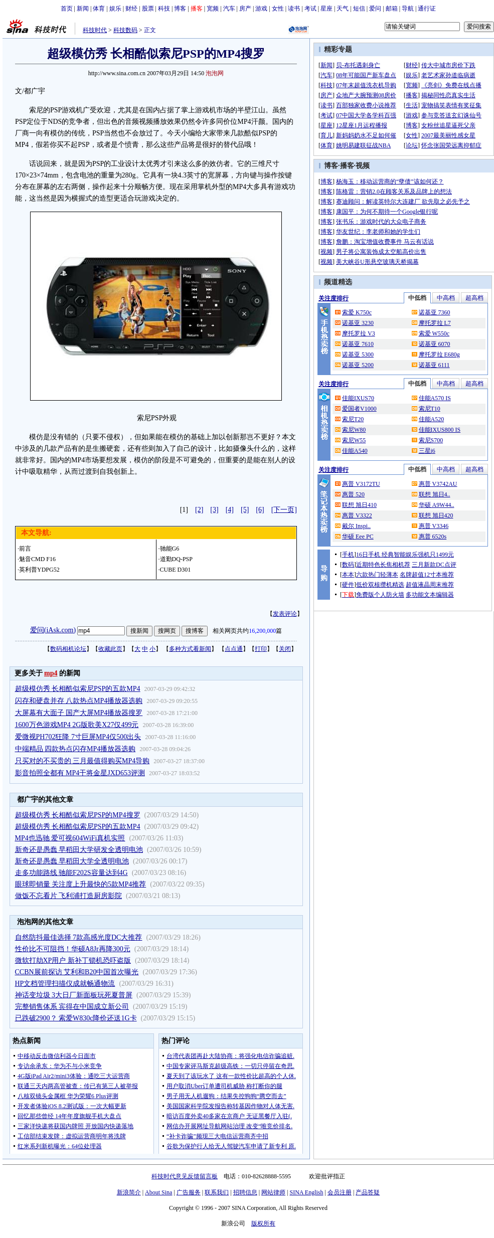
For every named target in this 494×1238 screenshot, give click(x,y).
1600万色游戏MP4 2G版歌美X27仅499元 (77, 725)
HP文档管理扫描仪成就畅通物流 (65, 983)
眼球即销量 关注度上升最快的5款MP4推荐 (80, 884)
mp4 (50, 673)
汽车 (229, 8)
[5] (245, 509)
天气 (343, 8)
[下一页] (284, 509)
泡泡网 (215, 73)
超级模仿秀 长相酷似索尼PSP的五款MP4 (77, 688)
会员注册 (339, 1192)
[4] (230, 509)
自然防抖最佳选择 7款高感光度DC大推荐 (78, 937)
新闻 (83, 8)
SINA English (306, 1192)
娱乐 (115, 8)
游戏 (261, 8)
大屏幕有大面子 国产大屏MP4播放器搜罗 (79, 713)
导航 (408, 8)
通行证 (427, 8)
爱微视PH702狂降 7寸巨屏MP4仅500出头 (78, 737)
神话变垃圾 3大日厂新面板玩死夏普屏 (74, 995)
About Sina (158, 1192)
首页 (67, 8)
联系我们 (217, 1192)
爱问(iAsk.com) (53, 630)
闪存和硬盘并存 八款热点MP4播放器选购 (79, 700)
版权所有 (263, 1223)
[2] (199, 509)
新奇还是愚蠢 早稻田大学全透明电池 (72, 861)
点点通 (234, 648)
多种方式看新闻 (190, 648)
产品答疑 (368, 1192)
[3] (214, 509)
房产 (245, 8)
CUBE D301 (175, 569)
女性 (278, 8)
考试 (310, 8)
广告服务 (189, 1192)
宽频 (213, 8)
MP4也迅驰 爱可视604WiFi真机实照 (70, 838)
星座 (326, 8)
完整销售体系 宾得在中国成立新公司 (72, 1006)
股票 (148, 8)
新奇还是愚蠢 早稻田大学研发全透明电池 (79, 849)
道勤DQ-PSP (176, 559)
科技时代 (95, 30)
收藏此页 (110, 648)
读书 (294, 8)
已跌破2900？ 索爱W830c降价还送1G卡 (76, 1018)
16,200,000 (262, 630)
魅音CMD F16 (37, 559)
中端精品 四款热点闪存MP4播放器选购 (75, 749)
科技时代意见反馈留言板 (184, 1176)
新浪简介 (129, 1192)
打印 (261, 648)
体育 (99, 8)
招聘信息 (245, 1192)
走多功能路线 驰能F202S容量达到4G (71, 872)
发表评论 (285, 613)
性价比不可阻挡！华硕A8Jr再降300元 (72, 949)
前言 (25, 548)
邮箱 (392, 8)
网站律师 (273, 1192)
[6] (260, 509)
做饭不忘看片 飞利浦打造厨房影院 (68, 896)
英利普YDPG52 (39, 569)
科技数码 (125, 30)
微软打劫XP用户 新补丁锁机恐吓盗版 (73, 960)
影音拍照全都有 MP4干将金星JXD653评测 (80, 773)
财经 (131, 8)
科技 (164, 8)
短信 (359, 8)
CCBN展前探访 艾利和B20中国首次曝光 (77, 972)
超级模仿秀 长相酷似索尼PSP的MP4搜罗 (77, 815)
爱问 (375, 8)
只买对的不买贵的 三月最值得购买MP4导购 (82, 761)
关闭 (285, 648)
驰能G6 (170, 548)
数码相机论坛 (68, 648)
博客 (180, 8)
